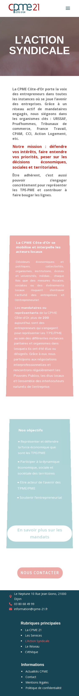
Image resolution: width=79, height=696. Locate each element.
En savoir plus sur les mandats (39, 528)
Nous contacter (40, 572)
